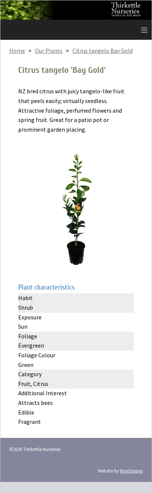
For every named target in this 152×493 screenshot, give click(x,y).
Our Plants (48, 50)
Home (17, 50)
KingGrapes (131, 471)
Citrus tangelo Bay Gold (102, 50)
